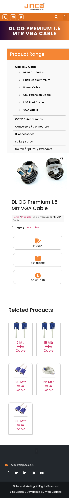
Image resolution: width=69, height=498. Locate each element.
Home (16, 217)
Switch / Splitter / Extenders (33, 149)
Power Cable (31, 87)
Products (26, 217)
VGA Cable (30, 110)
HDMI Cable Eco (33, 72)
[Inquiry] (38, 241)
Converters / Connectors (32, 127)
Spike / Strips (24, 141)
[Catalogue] (38, 258)
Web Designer (53, 492)
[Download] (38, 275)
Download (38, 280)
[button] (56, 17)
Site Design (17, 492)
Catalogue (38, 263)
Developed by (35, 492)
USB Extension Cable (37, 95)
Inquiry (38, 246)
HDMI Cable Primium (36, 80)
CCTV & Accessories (29, 119)
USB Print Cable (33, 102)
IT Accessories (24, 134)
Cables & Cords (25, 67)
